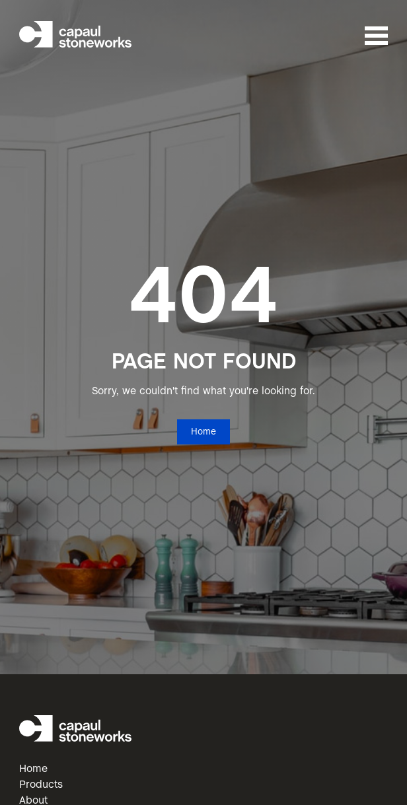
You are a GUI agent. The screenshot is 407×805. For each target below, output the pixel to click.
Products (41, 785)
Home (203, 432)
